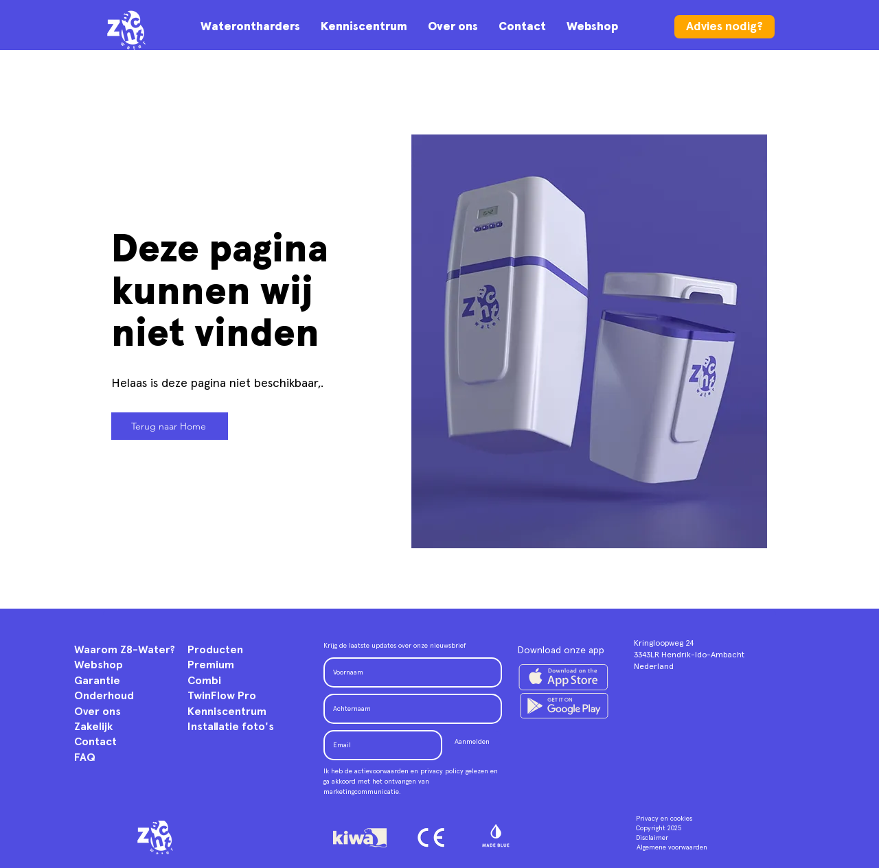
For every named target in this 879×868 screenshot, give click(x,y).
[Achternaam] (408, 709)
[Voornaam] (408, 672)
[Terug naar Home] (169, 426)
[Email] (379, 745)
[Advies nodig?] (724, 26)
